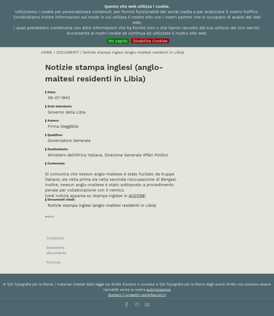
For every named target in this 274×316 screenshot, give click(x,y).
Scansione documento (57, 250)
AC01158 (136, 195)
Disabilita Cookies (150, 41)
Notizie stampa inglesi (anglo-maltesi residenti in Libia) (102, 205)
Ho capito (118, 41)
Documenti (68, 52)
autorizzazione (158, 290)
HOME (47, 52)
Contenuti (55, 238)
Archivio (53, 262)
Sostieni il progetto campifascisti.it (137, 295)
